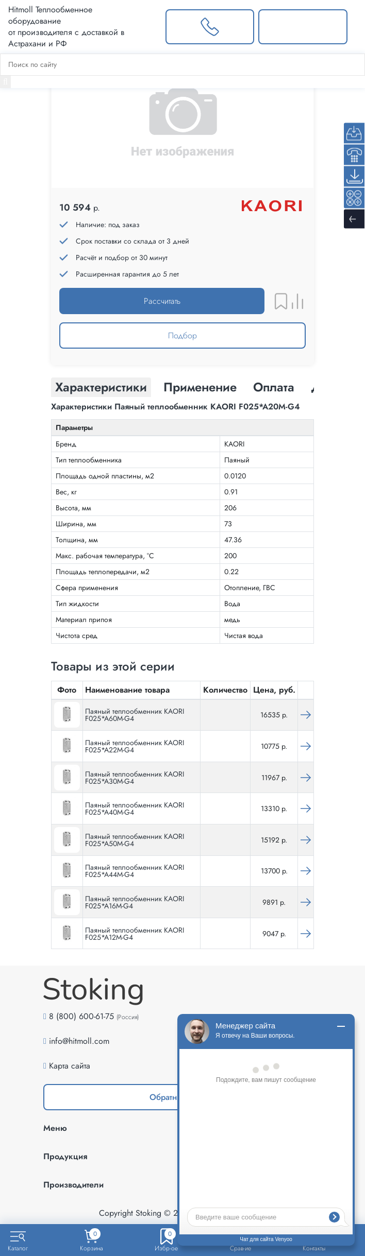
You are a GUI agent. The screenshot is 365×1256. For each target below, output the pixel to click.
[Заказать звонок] (210, 26)
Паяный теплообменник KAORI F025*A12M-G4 (134, 933)
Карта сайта (69, 1066)
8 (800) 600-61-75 (81, 1016)
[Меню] (356, 26)
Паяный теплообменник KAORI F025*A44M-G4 (134, 871)
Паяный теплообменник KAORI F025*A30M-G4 (134, 777)
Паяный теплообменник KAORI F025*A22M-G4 (134, 746)
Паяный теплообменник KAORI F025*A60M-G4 (134, 715)
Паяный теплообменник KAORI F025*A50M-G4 (134, 840)
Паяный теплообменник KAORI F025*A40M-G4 (134, 808)
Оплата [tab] (273, 387)
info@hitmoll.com (79, 1041)
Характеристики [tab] (101, 387)
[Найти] (5, 82)
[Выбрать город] (145, 26)
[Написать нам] (302, 26)
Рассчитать (162, 301)
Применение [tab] (200, 387)
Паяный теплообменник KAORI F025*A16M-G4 (134, 902)
